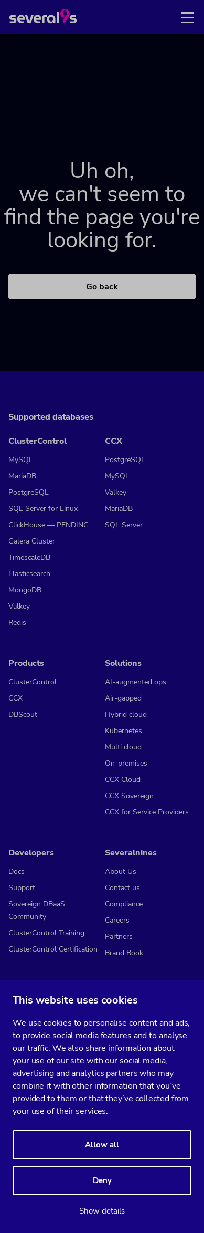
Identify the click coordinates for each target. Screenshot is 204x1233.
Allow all (102, 1145)
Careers (117, 920)
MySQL (20, 460)
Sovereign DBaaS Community (36, 910)
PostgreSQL (28, 492)
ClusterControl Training (46, 933)
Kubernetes (123, 731)
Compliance (124, 904)
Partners (119, 937)
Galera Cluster (31, 541)
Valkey (19, 606)
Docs (16, 871)
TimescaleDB (29, 557)
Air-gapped (123, 698)
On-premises (126, 763)
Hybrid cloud (126, 714)
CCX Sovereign (129, 796)
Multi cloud (123, 747)
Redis (17, 623)
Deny (102, 1180)
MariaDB (22, 476)
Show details (102, 1211)
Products (26, 663)
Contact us (122, 888)
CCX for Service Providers (147, 812)
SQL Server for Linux (43, 509)
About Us (120, 871)
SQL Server (124, 525)
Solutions (123, 663)
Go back (102, 286)
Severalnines (131, 853)
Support (21, 888)
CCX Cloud (123, 780)
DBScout (22, 714)
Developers (31, 853)
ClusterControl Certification (53, 949)
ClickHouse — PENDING (48, 525)
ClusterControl (37, 441)
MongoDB (24, 590)
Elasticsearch (29, 574)
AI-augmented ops (135, 682)
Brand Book (124, 953)
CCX (113, 441)
